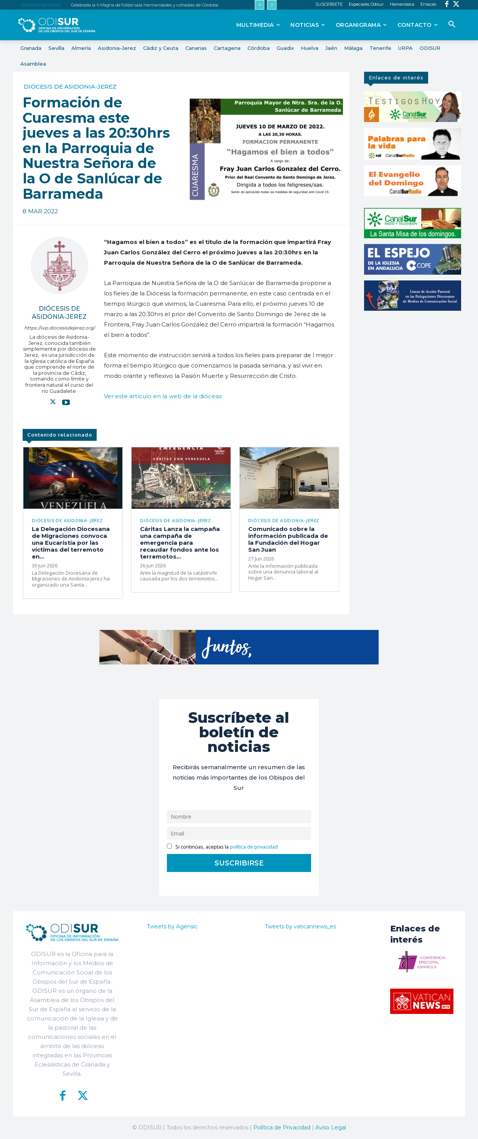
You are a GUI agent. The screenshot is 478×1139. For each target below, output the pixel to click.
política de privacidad (254, 847)
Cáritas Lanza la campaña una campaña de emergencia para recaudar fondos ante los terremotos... (180, 542)
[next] (272, 5)
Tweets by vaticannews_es (300, 926)
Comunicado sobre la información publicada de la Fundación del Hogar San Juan (288, 539)
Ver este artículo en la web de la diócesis (163, 396)
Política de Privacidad (281, 1127)
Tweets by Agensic (172, 926)
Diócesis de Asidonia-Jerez (70, 86)
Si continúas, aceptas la (222, 847)
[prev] (259, 5)
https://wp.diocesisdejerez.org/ (59, 328)
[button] (452, 24)
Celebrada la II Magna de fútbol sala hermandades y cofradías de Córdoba (144, 5)
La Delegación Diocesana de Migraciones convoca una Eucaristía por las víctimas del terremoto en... (71, 542)
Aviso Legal (330, 1127)
